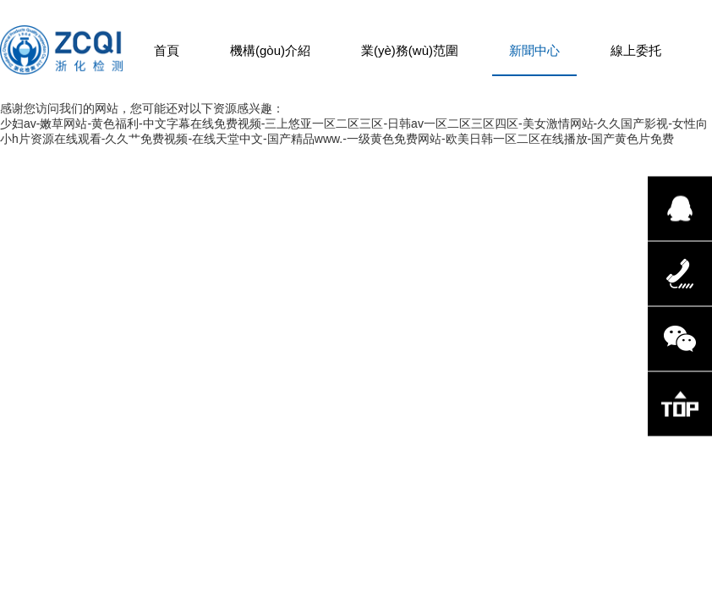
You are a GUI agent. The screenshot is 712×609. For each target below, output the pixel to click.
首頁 (166, 50)
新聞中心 (534, 50)
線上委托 (636, 50)
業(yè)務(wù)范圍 (409, 50)
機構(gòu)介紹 (270, 50)
